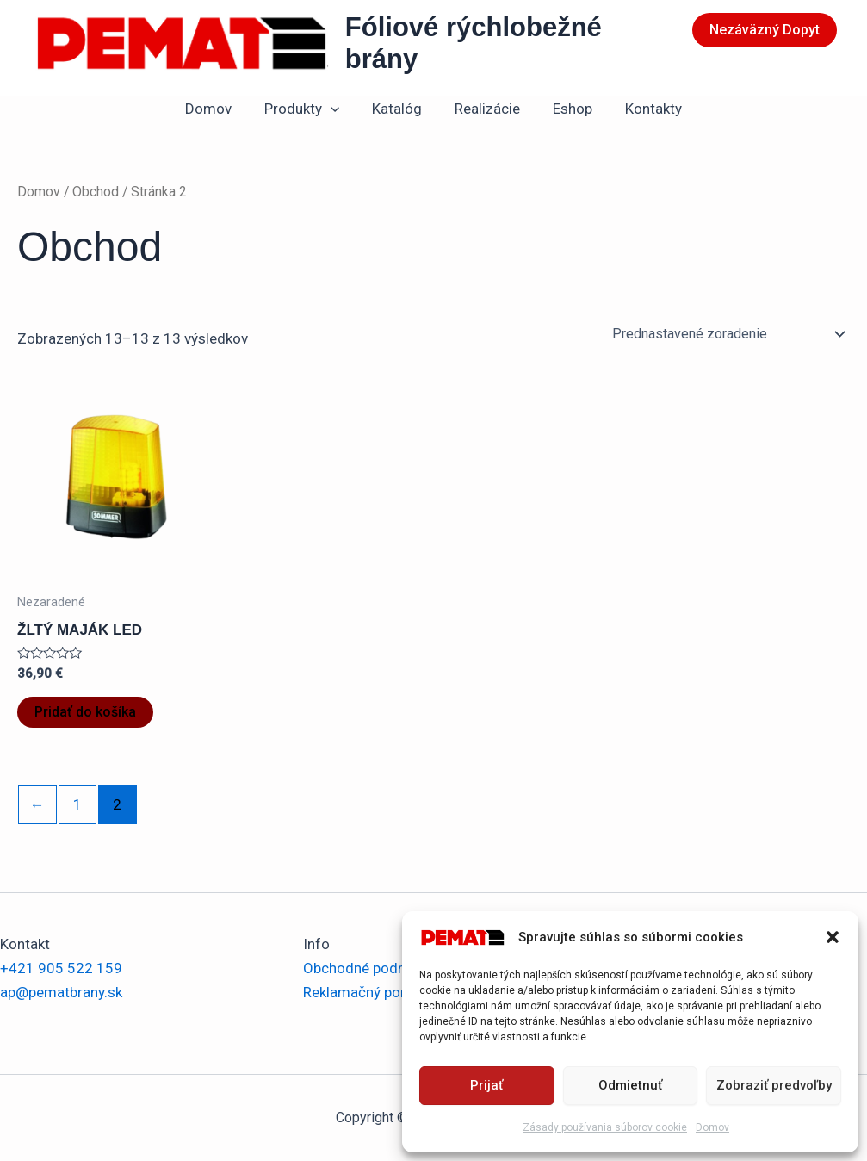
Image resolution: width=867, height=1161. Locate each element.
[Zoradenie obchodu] (727, 334)
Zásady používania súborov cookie (605, 1127)
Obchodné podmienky (373, 968)
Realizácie (485, 108)
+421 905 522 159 (61, 968)
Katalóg (399, 108)
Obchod (95, 191)
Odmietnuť (630, 1085)
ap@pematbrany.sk (61, 992)
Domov (712, 1127)
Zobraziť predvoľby (774, 1085)
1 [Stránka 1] (77, 804)
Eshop (567, 108)
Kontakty (644, 108)
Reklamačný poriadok (372, 992)
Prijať (486, 1085)
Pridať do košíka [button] (85, 712)
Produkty (306, 108)
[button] (832, 937)
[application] (335, 108)
